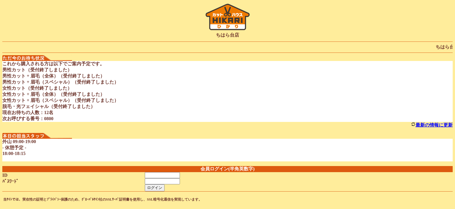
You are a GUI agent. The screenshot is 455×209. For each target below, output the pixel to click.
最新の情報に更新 (434, 124)
